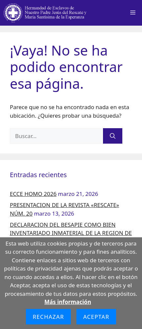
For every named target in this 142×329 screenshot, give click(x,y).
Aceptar (96, 316)
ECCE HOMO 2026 (33, 194)
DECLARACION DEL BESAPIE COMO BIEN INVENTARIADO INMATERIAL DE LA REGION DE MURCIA (71, 233)
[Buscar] (112, 136)
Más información (67, 302)
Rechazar (48, 316)
